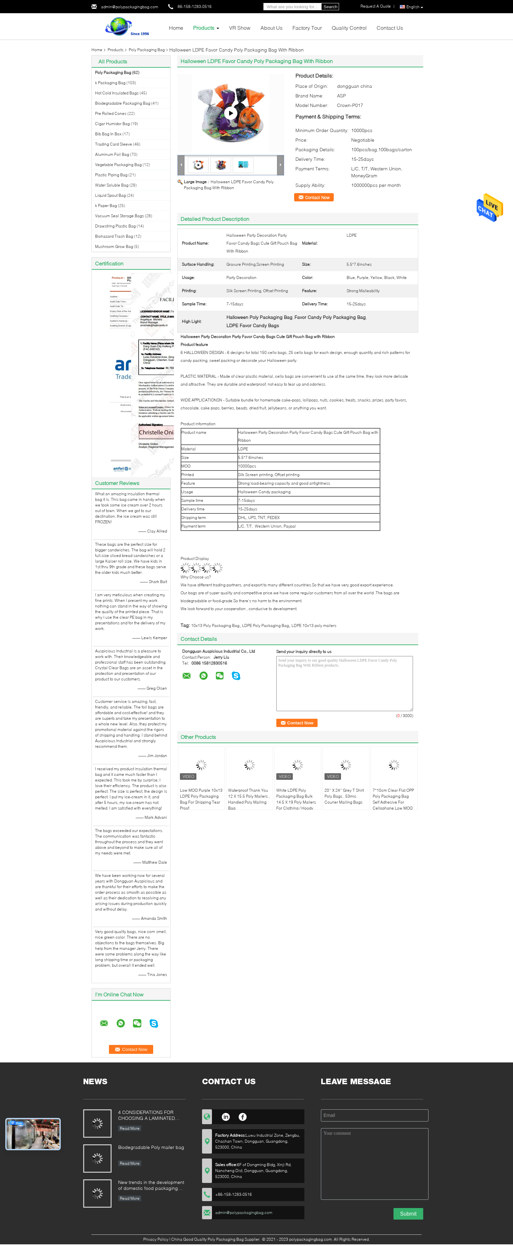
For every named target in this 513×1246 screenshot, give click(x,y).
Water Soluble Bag (111, 185)
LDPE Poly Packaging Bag (265, 625)
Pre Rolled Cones (110, 113)
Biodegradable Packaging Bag (122, 103)
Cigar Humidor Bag (112, 123)
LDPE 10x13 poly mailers (313, 625)
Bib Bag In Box (108, 133)
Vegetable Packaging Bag (118, 164)
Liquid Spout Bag (110, 195)
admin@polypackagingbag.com (129, 6)
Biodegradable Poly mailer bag (151, 1147)
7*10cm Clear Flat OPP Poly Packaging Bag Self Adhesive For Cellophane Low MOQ (393, 799)
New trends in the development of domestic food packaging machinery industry (151, 1185)
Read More (130, 1128)
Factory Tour (307, 27)
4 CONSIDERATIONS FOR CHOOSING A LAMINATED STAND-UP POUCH (146, 1115)
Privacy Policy (155, 1239)
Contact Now (317, 197)
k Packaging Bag (110, 82)
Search (330, 6)
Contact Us (390, 27)
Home (176, 27)
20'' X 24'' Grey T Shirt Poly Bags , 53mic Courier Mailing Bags (344, 796)
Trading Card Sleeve (113, 144)
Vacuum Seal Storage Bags (119, 215)
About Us (271, 27)
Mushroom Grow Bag (114, 246)
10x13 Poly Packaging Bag (215, 625)
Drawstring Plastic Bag (115, 226)
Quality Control (349, 27)
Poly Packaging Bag (147, 49)
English (414, 7)
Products (203, 27)
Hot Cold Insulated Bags (117, 92)
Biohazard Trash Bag (114, 236)
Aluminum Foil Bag (112, 154)
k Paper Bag (106, 205)
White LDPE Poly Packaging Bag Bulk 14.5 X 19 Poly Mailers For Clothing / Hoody (296, 799)
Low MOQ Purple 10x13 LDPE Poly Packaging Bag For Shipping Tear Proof (201, 799)
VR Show (240, 27)
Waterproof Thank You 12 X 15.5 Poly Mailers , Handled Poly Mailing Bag (249, 799)
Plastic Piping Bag (111, 174)
